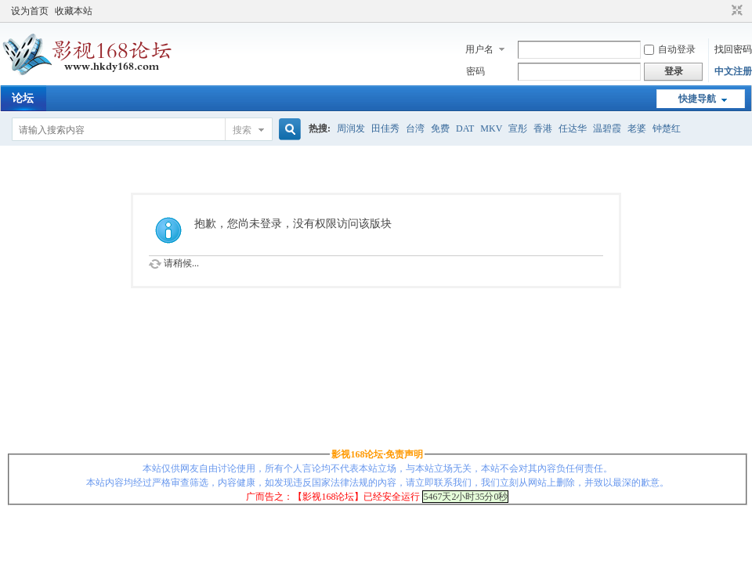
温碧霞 (607, 128)
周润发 (351, 128)
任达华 (573, 128)
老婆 (636, 128)
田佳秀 (385, 128)
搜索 (242, 130)
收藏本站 (73, 10)
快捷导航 (697, 98)
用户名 (479, 49)
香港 (542, 128)
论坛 (23, 98)
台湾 (415, 128)
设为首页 (30, 10)
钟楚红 (667, 128)
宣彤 (517, 128)
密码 (475, 71)
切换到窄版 (735, 11)
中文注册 (733, 71)
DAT (465, 128)
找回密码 (733, 49)
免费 (440, 128)
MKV (491, 128)
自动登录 (670, 49)
